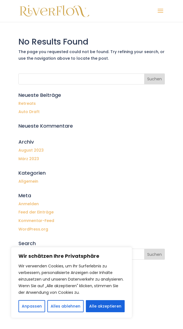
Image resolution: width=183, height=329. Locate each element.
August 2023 (31, 150)
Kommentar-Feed (36, 220)
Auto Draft (29, 111)
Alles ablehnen (65, 306)
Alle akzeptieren (105, 306)
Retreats (27, 103)
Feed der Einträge (36, 212)
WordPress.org (33, 229)
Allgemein (28, 181)
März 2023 (28, 158)
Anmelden (28, 204)
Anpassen (32, 306)
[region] (71, 282)
